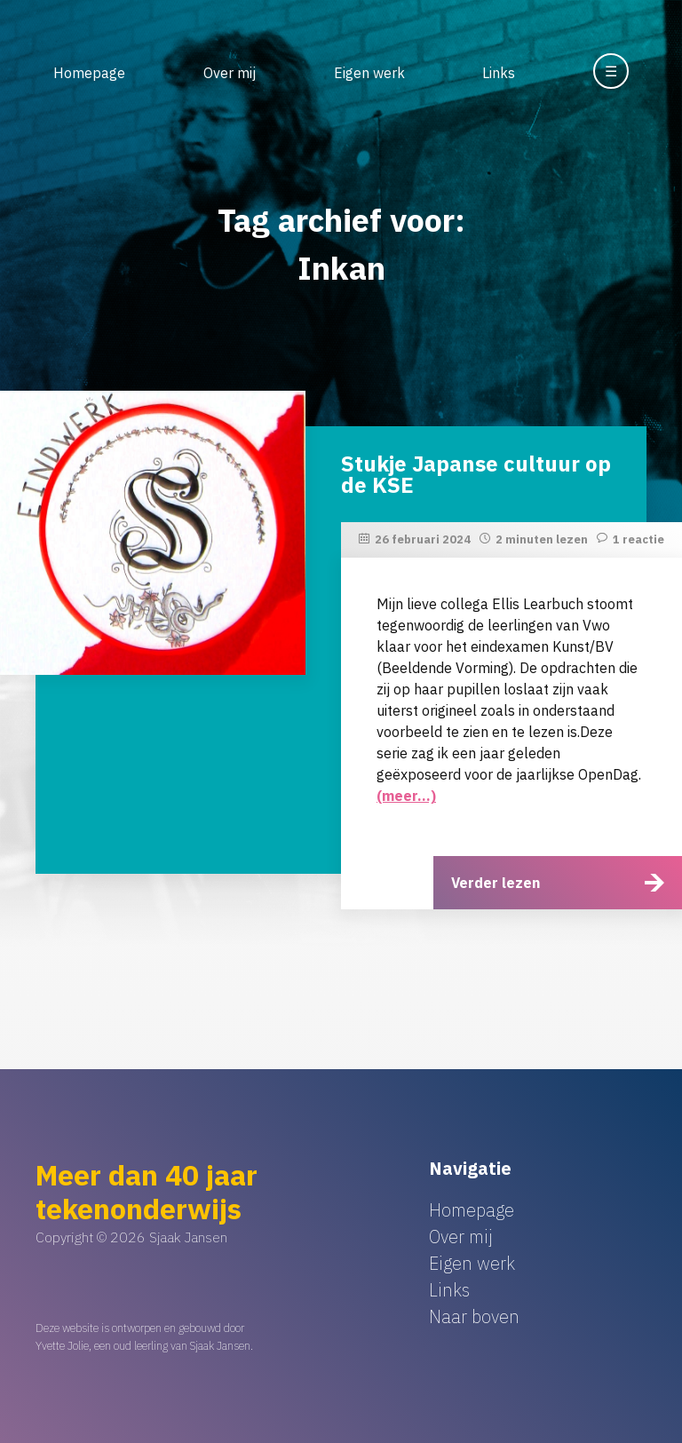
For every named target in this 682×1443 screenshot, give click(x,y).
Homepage (89, 73)
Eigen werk (369, 73)
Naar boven (474, 1316)
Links (498, 73)
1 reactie (638, 539)
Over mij (229, 73)
